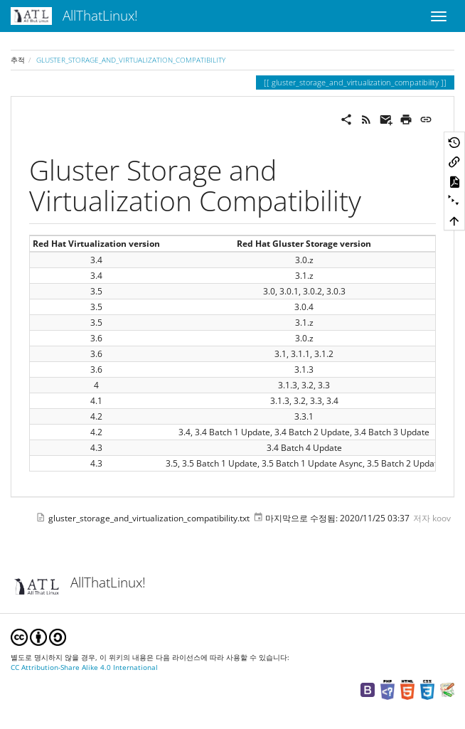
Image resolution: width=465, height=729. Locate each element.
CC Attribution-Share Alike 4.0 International (84, 667)
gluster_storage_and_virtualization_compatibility (130, 60)
